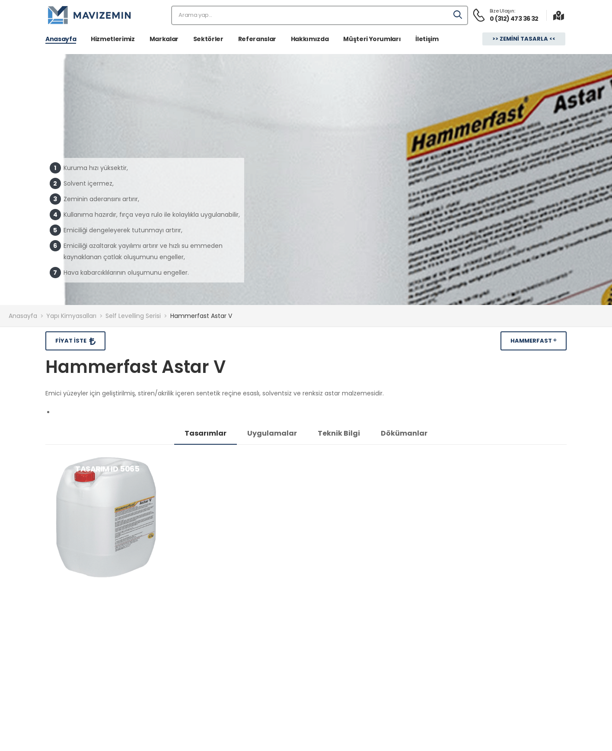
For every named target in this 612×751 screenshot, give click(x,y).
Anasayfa (60, 39)
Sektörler (208, 39)
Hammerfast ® (533, 341)
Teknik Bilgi (339, 433)
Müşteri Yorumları (372, 39)
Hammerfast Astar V (201, 315)
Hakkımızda (310, 39)
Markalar (164, 39)
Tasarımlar (205, 433)
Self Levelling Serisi (133, 315)
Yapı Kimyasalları (71, 315)
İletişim (426, 39)
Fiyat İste (71, 341)
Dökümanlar (404, 433)
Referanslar (257, 39)
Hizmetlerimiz (112, 39)
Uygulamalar (272, 433)
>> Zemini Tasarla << (523, 39)
